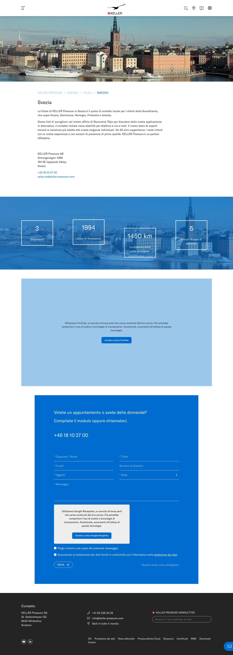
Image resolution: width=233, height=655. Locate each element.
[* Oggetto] (83, 475)
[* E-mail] (83, 465)
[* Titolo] (149, 456)
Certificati (182, 638)
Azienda (72, 92)
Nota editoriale (126, 638)
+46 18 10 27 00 (47, 172)
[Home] (116, 9)
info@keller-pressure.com (105, 618)
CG (89, 638)
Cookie (92, 642)
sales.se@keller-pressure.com (56, 176)
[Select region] (210, 9)
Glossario (168, 638)
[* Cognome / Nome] (83, 456)
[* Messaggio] (116, 490)
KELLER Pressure (50, 92)
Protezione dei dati (105, 638)
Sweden (102, 92)
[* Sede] (149, 475)
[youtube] (23, 641)
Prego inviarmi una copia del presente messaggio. (88, 548)
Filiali (88, 92)
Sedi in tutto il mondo (103, 623)
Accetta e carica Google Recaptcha (91, 535)
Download (204, 638)
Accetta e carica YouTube (116, 340)
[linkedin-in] (30, 641)
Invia (63, 564)
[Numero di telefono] (149, 465)
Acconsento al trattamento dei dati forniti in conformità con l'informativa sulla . (118, 554)
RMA (193, 638)
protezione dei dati (165, 554)
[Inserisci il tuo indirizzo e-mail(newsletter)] (182, 619)
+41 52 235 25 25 (100, 613)
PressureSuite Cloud (149, 638)
